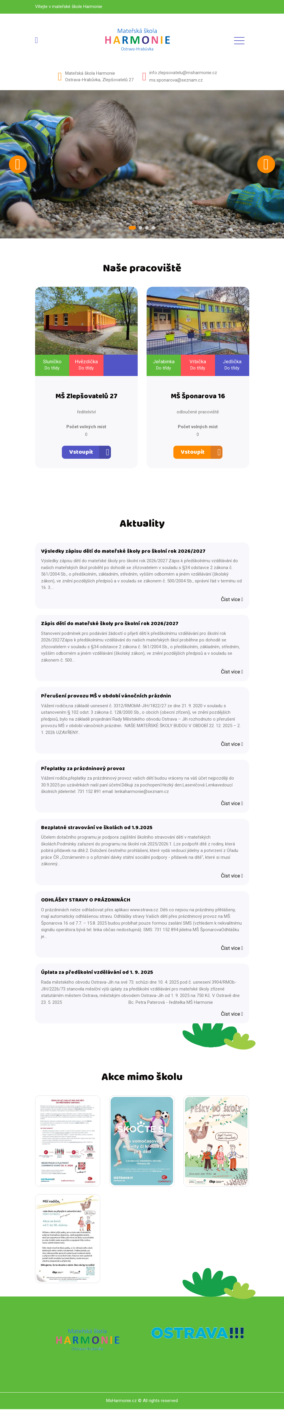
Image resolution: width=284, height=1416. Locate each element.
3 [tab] (146, 228)
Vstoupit (81, 453)
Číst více (232, 601)
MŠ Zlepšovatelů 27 (86, 398)
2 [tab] (140, 228)
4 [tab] (152, 228)
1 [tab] (133, 228)
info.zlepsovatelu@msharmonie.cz (183, 72)
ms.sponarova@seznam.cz (176, 80)
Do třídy (52, 368)
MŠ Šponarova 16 (198, 398)
